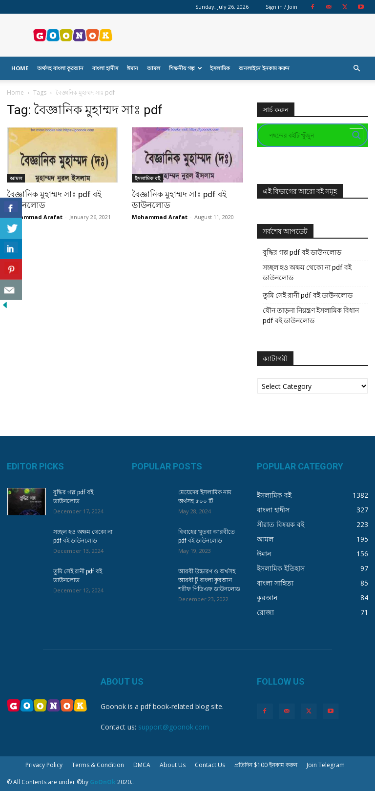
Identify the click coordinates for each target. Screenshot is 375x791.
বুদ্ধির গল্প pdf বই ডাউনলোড (302, 252)
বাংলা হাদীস (105, 68)
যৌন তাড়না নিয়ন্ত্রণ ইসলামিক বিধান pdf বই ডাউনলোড (311, 315)
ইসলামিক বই (147, 178)
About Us (173, 765)
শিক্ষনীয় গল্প (185, 68)
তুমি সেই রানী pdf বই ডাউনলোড (308, 295)
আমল (153, 68)
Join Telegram (326, 765)
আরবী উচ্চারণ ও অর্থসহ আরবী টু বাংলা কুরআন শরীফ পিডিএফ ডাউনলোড (209, 580)
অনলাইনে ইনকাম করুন (264, 68)
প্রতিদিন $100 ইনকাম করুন (265, 765)
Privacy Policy (43, 765)
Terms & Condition (98, 765)
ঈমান (132, 68)
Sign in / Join (281, 6)
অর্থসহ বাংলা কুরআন (60, 68)
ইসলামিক (220, 68)
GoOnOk (103, 782)
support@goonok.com (173, 726)
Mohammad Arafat (34, 217)
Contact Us (210, 765)
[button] (356, 68)
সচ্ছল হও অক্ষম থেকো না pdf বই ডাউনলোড (307, 273)
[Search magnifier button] (356, 135)
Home (19, 68)
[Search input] (308, 135)
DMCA (141, 765)
